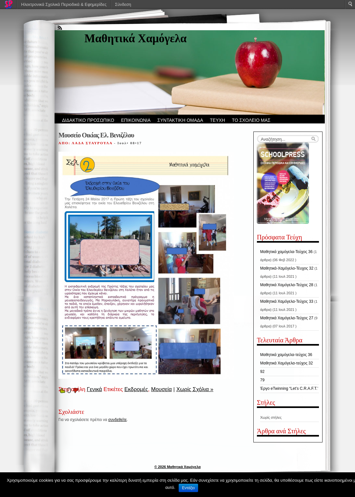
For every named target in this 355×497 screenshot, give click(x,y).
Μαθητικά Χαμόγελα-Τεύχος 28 (286, 285)
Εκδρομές (136, 389)
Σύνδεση (123, 4)
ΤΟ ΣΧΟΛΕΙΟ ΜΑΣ (251, 120)
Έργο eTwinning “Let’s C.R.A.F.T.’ (289, 388)
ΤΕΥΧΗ (217, 120)
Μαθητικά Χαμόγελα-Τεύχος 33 (286, 301)
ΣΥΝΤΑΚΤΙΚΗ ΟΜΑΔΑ (180, 120)
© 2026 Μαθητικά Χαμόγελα (177, 467)
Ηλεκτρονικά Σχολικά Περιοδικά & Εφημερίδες (64, 4)
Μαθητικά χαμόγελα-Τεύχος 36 (286, 251)
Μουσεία (161, 389)
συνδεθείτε (117, 419)
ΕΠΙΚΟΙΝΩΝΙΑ (136, 120)
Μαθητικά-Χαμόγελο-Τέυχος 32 (286, 268)
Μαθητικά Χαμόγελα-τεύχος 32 (286, 363)
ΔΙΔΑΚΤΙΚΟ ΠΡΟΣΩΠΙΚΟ (88, 120)
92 (262, 371)
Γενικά (94, 389)
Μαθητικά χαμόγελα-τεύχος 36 (286, 354)
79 (262, 380)
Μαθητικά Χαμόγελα (135, 38)
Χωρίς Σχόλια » (194, 389)
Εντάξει (188, 488)
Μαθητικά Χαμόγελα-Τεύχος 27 (286, 318)
